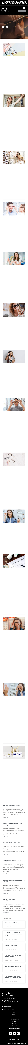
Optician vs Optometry (9, 899)
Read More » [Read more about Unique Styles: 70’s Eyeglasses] (6, 874)
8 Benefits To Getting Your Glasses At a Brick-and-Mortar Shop (13, 934)
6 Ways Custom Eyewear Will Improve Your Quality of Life (13, 977)
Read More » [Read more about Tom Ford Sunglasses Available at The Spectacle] (6, 893)
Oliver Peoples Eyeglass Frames (12, 842)
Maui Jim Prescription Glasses (11, 805)
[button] (24, 8)
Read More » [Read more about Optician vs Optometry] (6, 912)
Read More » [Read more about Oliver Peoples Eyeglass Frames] (6, 854)
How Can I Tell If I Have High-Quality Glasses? (13, 955)
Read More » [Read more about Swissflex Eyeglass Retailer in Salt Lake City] (6, 836)
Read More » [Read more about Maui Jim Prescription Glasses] (6, 817)
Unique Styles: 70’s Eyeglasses (12, 860)
